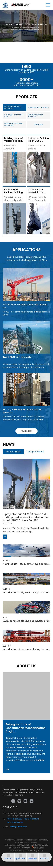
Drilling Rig (38, 124)
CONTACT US (10, 807)
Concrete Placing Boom (38, 107)
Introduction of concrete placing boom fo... (27, 649)
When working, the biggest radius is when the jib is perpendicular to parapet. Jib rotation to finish (26, 367)
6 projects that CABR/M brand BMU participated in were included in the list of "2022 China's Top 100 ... (25, 517)
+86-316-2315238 (14, 819)
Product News (13, 451)
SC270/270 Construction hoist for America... (22, 411)
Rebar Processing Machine (35, 116)
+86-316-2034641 (31, 819)
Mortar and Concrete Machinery (13, 124)
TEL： (5, 819)
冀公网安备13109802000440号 (27, 849)
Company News (35, 451)
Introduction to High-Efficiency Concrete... (27, 592)
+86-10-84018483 (15, 822)
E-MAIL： (6, 827)
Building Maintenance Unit (13, 116)
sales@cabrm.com (18, 827)
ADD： (5, 813)
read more (26, 431)
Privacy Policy (36, 850)
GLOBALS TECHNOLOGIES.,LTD (34, 844)
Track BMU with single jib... (18, 357)
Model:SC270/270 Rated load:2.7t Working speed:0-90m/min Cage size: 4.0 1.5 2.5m (23, 418)
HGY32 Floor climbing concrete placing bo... (25, 306)
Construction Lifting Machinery (12, 107)
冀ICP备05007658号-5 (19, 847)
